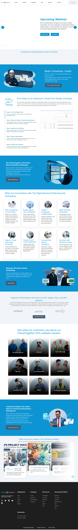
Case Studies (44, 497)
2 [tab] (2, 45)
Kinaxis (18, 495)
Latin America (57, 497)
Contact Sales (32, 501)
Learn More (54, 34)
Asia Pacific (56, 505)
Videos (43, 501)
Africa (55, 503)
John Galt (19, 499)
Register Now (45, 34)
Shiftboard (19, 503)
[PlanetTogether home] (7, 2)
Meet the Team (32, 497)
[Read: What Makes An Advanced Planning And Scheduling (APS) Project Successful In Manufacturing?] (15, 463)
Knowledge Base (45, 495)
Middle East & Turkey (58, 501)
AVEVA (18, 497)
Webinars (44, 503)
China (55, 507)
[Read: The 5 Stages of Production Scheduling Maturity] (62, 457)
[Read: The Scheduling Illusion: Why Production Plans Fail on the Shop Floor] (38, 457)
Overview (31, 495)
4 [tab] (5, 45)
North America (57, 495)
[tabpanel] (39, 27)
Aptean (18, 501)
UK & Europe (57, 499)
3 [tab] (4, 45)
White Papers (44, 499)
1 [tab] (0, 45)
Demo (43, 505)
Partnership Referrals (33, 499)
